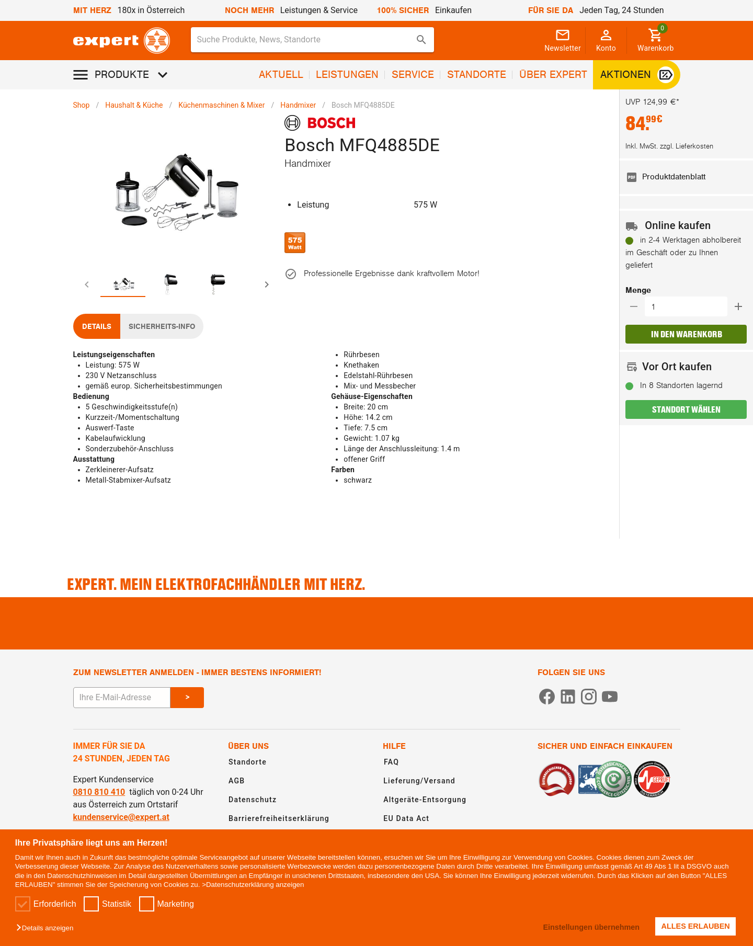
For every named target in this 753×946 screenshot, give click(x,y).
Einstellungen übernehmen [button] (591, 927)
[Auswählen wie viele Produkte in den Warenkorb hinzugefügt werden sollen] (689, 306)
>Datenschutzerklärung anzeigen (253, 884)
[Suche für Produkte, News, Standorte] (305, 39)
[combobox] (313, 39)
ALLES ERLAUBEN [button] (695, 926)
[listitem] (686, 177)
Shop (81, 105)
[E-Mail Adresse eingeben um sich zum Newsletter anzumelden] (121, 697)
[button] (47, 928)
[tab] (96, 284)
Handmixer (298, 105)
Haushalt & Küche (134, 105)
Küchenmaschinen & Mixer (221, 105)
